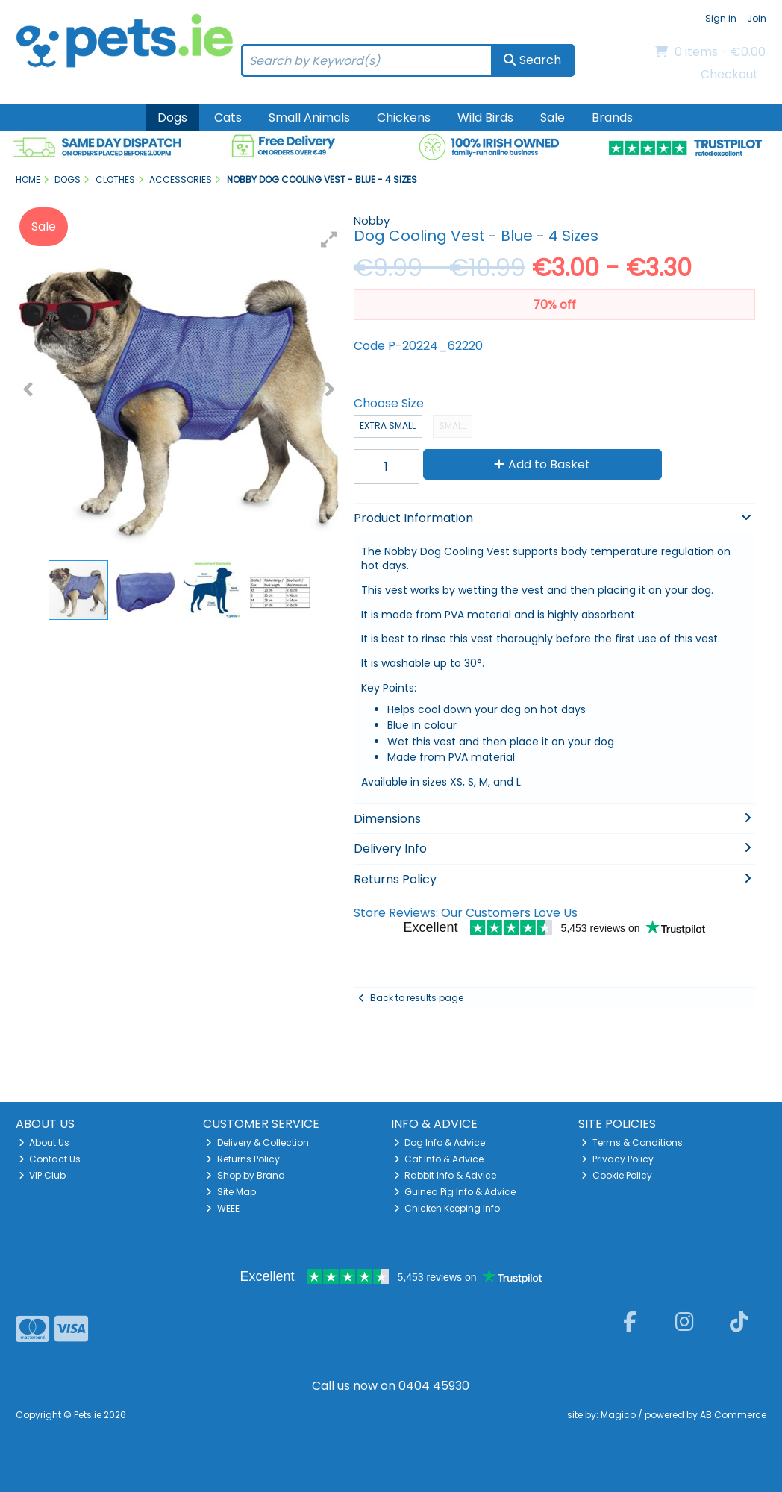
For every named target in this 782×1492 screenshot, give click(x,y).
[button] (329, 239)
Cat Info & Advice (439, 1159)
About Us (44, 1142)
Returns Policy (243, 1159)
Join (756, 18)
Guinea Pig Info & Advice (455, 1191)
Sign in (720, 18)
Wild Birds (485, 117)
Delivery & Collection (257, 1142)
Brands (612, 117)
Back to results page (416, 997)
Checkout (729, 74)
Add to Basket (542, 464)
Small (452, 425)
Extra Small (388, 425)
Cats (228, 117)
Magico (618, 1414)
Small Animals (309, 117)
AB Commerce (733, 1414)
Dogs (172, 117)
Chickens (404, 117)
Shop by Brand (245, 1175)
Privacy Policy (617, 1159)
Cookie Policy (616, 1175)
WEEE (223, 1208)
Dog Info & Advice (440, 1142)
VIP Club (42, 1175)
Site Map (231, 1191)
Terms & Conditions (632, 1142)
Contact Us (50, 1159)
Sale (552, 117)
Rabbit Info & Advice (445, 1175)
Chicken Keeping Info (447, 1208)
